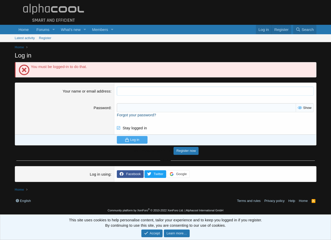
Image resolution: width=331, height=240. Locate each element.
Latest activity (25, 38)
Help (291, 201)
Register (45, 38)
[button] (53, 29)
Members (100, 29)
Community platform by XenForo (146, 210)
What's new (71, 29)
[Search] (304, 29)
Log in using (100, 174)
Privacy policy (274, 201)
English (23, 201)
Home (24, 29)
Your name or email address (86, 91)
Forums (43, 29)
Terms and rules (248, 201)
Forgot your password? (136, 115)
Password (102, 108)
